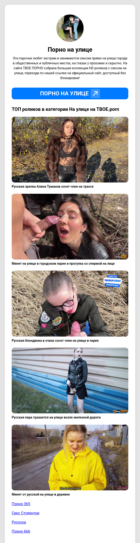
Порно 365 (21, 504)
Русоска (19, 522)
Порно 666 (21, 531)
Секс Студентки (25, 513)
